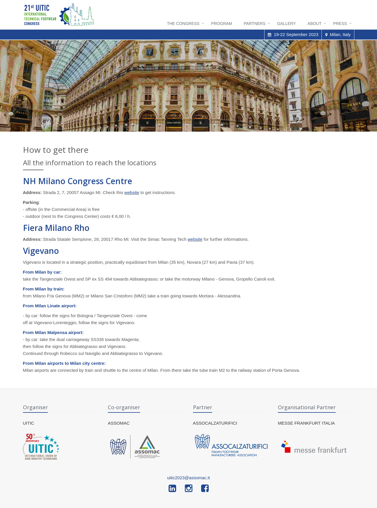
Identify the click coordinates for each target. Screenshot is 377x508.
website (131, 192)
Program (221, 23)
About (314, 23)
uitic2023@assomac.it (188, 477)
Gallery (286, 23)
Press (340, 23)
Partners (255, 23)
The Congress (183, 23)
